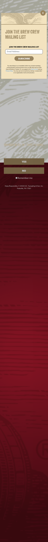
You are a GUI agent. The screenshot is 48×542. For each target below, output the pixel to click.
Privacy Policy (9, 71)
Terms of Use (34, 69)
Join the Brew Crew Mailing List (24, 47)
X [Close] (43, 13)
